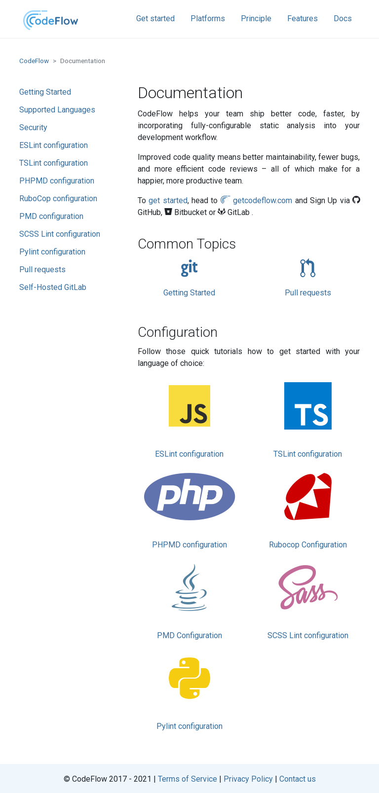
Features (302, 18)
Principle (256, 18)
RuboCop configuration (58, 198)
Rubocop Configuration (308, 509)
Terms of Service (187, 779)
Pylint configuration (52, 251)
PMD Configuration (189, 599)
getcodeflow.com (256, 200)
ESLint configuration (53, 145)
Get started (155, 18)
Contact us (297, 779)
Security (33, 127)
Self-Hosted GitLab (52, 287)
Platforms (207, 18)
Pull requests (42, 269)
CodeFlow (34, 61)
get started (168, 200)
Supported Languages (57, 109)
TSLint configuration (53, 163)
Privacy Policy (248, 779)
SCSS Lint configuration (59, 234)
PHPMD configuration (56, 180)
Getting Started (45, 92)
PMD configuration (51, 216)
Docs (343, 18)
